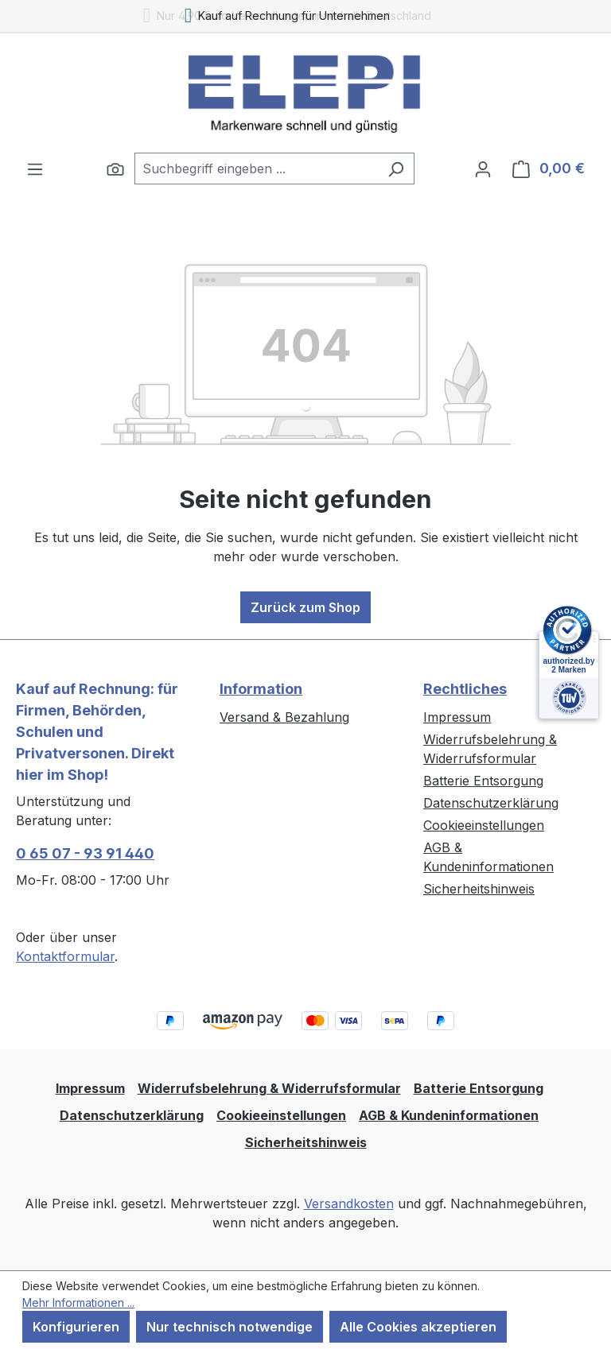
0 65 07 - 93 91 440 (85, 853)
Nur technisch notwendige (229, 1327)
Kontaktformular (65, 956)
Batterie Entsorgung (483, 781)
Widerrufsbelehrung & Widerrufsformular (269, 1088)
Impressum (457, 717)
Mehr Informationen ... (78, 1302)
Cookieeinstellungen (483, 825)
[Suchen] (115, 168)
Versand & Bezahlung (284, 717)
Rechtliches (465, 688)
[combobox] (256, 168)
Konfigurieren (76, 1327)
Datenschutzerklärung (490, 803)
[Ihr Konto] (483, 168)
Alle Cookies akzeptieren (418, 1327)
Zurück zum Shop (305, 607)
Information (261, 688)
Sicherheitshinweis (479, 889)
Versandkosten (349, 1203)
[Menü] (35, 168)
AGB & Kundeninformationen (449, 1115)
